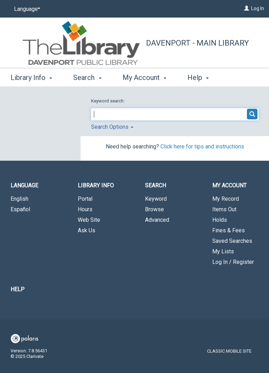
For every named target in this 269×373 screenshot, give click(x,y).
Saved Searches (232, 241)
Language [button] (24, 185)
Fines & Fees (228, 230)
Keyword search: (108, 101)
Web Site (89, 220)
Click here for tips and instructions (202, 146)
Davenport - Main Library (197, 43)
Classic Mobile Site (229, 351)
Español (20, 209)
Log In (257, 8)
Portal (85, 198)
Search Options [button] (112, 127)
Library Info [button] (31, 76)
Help (18, 289)
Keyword (156, 198)
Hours (85, 209)
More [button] (201, 77)
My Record (225, 198)
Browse (154, 209)
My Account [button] (144, 76)
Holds (219, 220)
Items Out (224, 209)
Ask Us (86, 230)
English (19, 198)
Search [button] (87, 76)
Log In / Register (233, 262)
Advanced (157, 220)
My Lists (223, 251)
